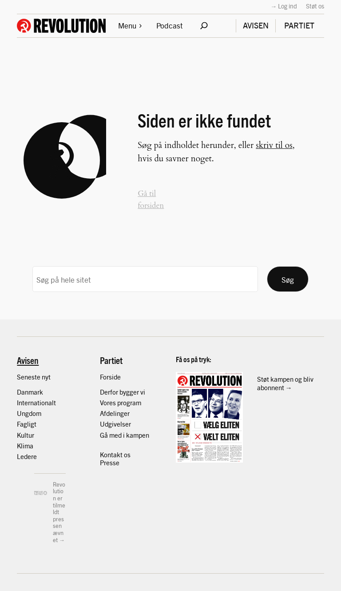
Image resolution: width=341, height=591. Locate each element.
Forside (110, 376)
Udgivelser (115, 423)
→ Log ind (283, 6)
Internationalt (36, 402)
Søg (288, 279)
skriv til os (274, 145)
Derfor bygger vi (122, 391)
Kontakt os (115, 454)
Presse (109, 462)
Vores (108, 402)
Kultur (25, 435)
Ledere (27, 456)
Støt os (315, 6)
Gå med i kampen (124, 435)
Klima (25, 445)
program (129, 402)
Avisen (28, 360)
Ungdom (29, 413)
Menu (130, 25)
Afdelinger (115, 413)
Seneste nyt (34, 376)
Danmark (30, 391)
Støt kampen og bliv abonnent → (285, 383)
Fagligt (26, 423)
